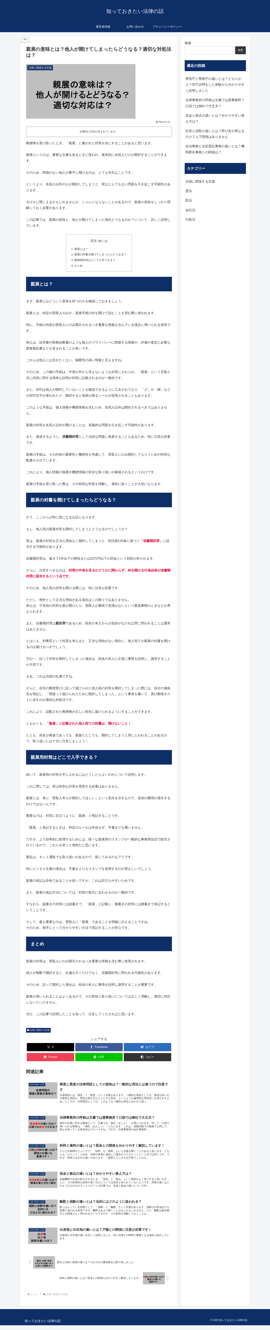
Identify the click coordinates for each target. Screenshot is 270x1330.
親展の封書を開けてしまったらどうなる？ (100, 255)
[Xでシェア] (50, 1048)
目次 (93, 241)
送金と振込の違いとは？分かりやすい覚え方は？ (214, 118)
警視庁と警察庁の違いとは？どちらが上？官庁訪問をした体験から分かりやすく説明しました (214, 84)
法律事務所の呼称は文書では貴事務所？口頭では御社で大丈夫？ (214, 103)
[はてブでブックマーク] (147, 1048)
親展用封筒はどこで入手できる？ (94, 260)
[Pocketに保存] (50, 1058)
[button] (147, 1058)
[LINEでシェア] (99, 1058)
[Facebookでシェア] (99, 1048)
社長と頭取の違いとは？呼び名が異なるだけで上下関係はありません (214, 134)
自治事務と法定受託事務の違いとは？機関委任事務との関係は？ (214, 149)
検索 (188, 43)
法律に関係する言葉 (38, 1031)
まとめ (77, 266)
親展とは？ (80, 249)
